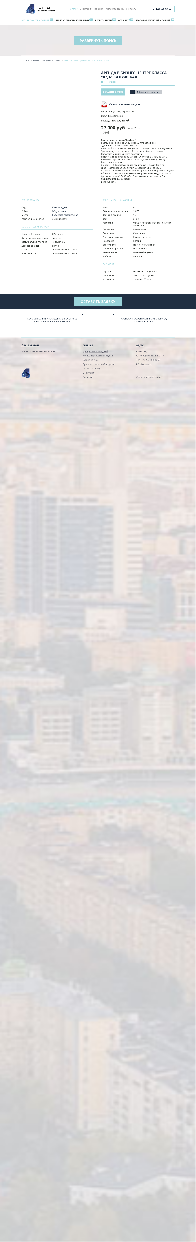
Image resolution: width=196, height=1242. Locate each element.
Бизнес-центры (103, 20)
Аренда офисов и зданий (35, 20)
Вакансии (99, 8)
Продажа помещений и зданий (152, 20)
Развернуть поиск (98, 41)
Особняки (123, 20)
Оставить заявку (115, 8)
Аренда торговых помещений (73, 20)
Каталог (73, 8)
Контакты (131, 8)
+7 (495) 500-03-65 (161, 8)
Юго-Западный (60, 207)
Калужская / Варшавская (65, 215)
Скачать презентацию (124, 105)
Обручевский (59, 211)
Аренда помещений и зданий (47, 61)
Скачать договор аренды (149, 377)
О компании (86, 8)
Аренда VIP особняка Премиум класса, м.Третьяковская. (144, 321)
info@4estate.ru (144, 364)
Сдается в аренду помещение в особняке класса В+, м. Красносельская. (52, 321)
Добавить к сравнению (149, 92)
